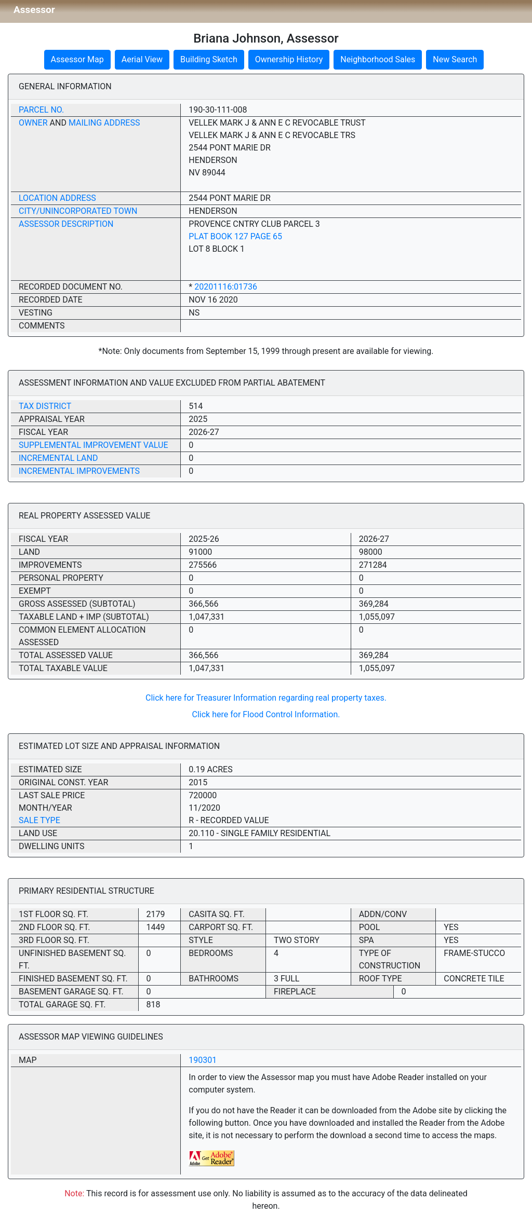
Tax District (45, 406)
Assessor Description (66, 224)
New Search (455, 59)
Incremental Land (58, 458)
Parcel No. (41, 110)
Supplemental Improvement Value (93, 445)
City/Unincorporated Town (78, 211)
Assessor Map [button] (77, 59)
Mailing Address (104, 123)
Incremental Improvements (79, 471)
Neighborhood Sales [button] (377, 59)
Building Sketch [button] (208, 59)
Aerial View (142, 59)
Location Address (57, 198)
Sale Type (39, 820)
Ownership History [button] (289, 59)
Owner (33, 123)
